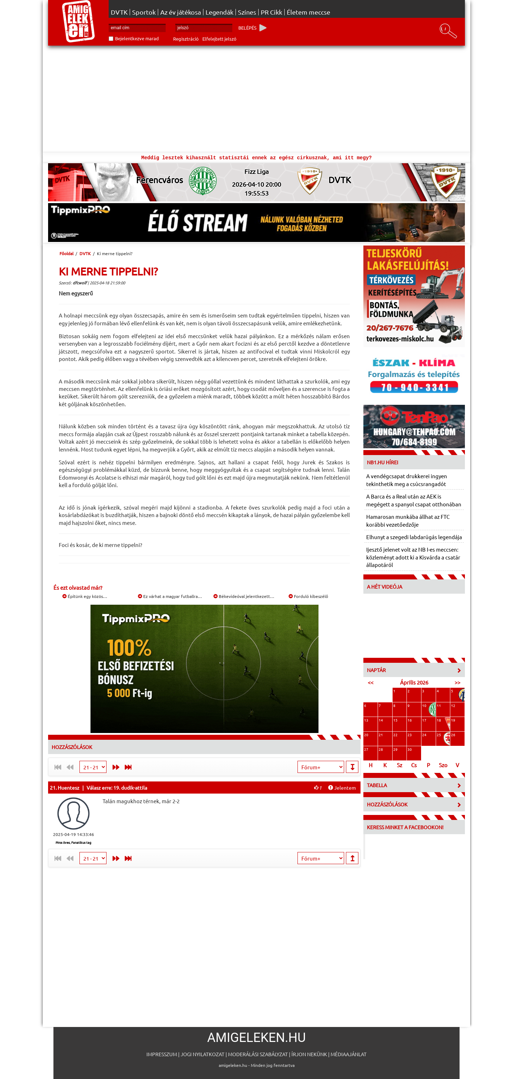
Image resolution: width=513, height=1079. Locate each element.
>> (457, 682)
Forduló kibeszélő (308, 596)
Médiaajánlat (349, 1054)
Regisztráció (186, 39)
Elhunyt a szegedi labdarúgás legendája (414, 536)
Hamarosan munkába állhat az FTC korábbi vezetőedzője (408, 520)
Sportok (144, 12)
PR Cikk (271, 12)
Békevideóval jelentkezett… (243, 596)
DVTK (119, 12)
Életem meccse (308, 12)
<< (370, 682)
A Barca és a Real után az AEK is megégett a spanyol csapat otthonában (413, 500)
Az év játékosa (180, 12)
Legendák (219, 12)
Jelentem (342, 787)
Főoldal (66, 253)
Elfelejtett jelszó (219, 39)
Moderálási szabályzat (258, 1054)
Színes (247, 12)
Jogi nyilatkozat (202, 1054)
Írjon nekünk (309, 1054)
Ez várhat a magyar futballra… (170, 596)
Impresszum (161, 1054)
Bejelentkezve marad (137, 38)
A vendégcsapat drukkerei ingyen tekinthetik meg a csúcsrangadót (406, 480)
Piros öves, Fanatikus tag (73, 842)
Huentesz (68, 787)
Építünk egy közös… (84, 596)
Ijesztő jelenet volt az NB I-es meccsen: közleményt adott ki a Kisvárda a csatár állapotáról (413, 557)
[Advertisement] (256, 99)
